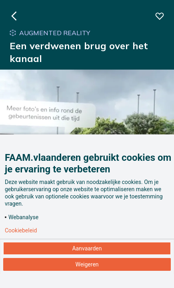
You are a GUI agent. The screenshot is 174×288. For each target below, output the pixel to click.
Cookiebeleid (21, 230)
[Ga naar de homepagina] (14, 16)
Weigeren (86, 264)
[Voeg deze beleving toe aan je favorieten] (159, 16)
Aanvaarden (87, 248)
